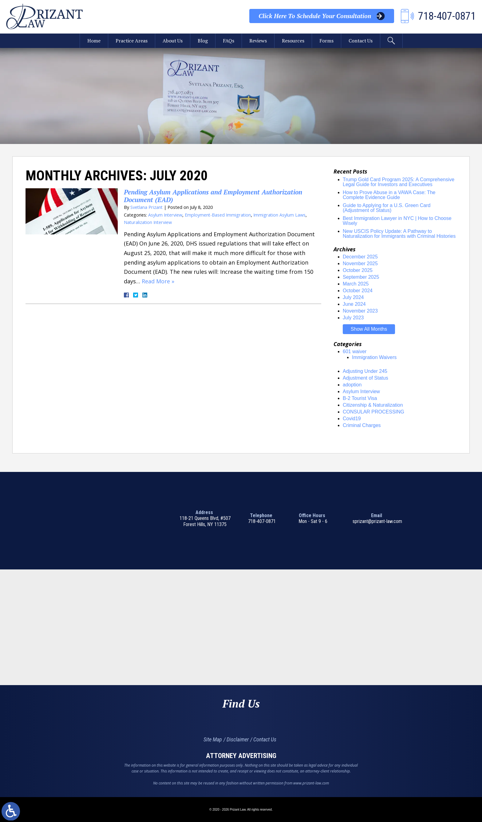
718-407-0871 (262, 521)
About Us (172, 41)
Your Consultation (315, 16)
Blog (203, 41)
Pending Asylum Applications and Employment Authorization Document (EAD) (213, 196)
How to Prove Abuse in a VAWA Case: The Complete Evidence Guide (389, 195)
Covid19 (352, 418)
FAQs (228, 41)
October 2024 (358, 290)
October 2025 (358, 270)
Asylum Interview (165, 215)
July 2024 (353, 297)
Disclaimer (238, 739)
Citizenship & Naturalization (373, 405)
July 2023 (353, 317)
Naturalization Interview (148, 222)
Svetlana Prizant (146, 207)
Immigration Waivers (374, 357)
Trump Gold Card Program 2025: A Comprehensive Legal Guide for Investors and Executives (398, 182)
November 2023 (360, 310)
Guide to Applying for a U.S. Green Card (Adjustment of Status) (386, 208)
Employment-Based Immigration (218, 215)
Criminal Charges (362, 425)
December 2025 (360, 256)
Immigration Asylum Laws (280, 215)
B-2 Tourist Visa (360, 398)
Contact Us (361, 41)
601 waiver (354, 351)
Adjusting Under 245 (365, 371)
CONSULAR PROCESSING (373, 411)
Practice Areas (131, 41)
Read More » (158, 281)
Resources (293, 41)
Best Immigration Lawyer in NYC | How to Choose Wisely (397, 221)
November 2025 (360, 263)
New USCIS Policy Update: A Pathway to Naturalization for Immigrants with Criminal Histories (399, 234)
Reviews (258, 41)
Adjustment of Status (365, 378)
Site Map (212, 739)
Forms (326, 41)
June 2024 (354, 304)
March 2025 (356, 283)
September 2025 (361, 277)
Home (93, 41)
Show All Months (369, 329)
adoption (352, 384)
